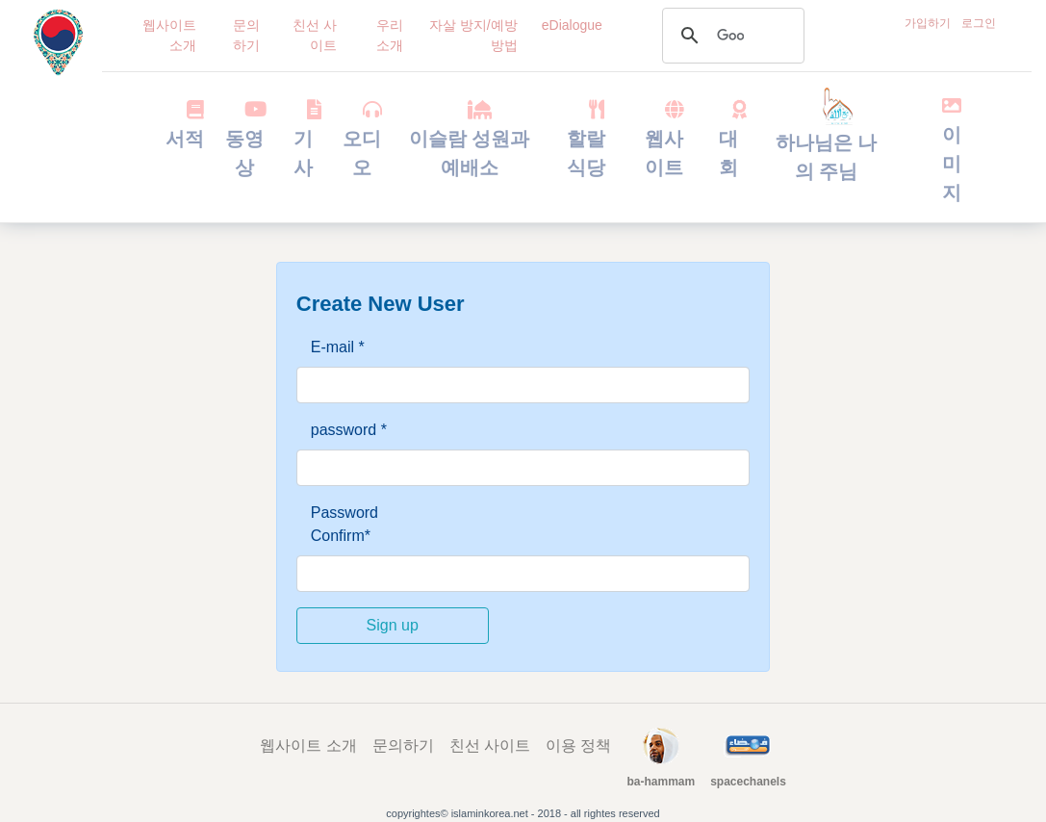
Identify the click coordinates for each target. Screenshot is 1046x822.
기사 (303, 138)
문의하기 (246, 35)
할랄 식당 (586, 138)
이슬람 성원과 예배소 (469, 138)
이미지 (951, 149)
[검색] (730, 35)
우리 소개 (389, 35)
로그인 (978, 23)
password (349, 430)
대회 (729, 138)
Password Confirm (344, 524)
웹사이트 (663, 138)
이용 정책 (578, 745)
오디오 (362, 138)
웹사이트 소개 (169, 35)
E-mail (338, 347)
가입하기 (928, 23)
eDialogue (572, 25)
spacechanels (748, 781)
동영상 (245, 138)
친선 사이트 (315, 35)
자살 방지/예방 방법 (473, 35)
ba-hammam (660, 781)
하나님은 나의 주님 (827, 140)
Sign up (393, 625)
